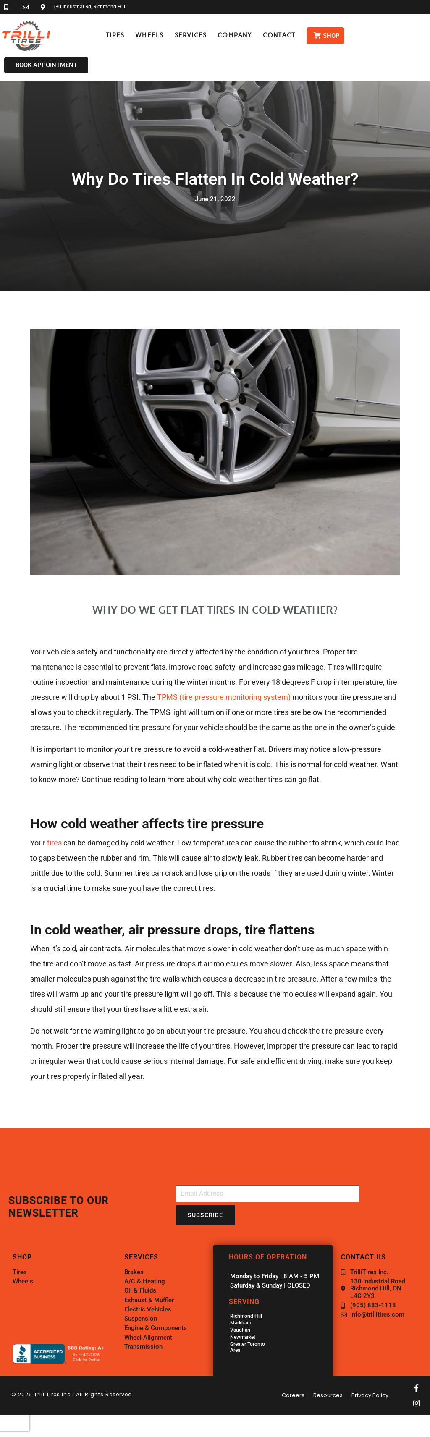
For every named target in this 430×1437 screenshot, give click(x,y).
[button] (115, 35)
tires (54, 842)
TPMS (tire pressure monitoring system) (224, 697)
